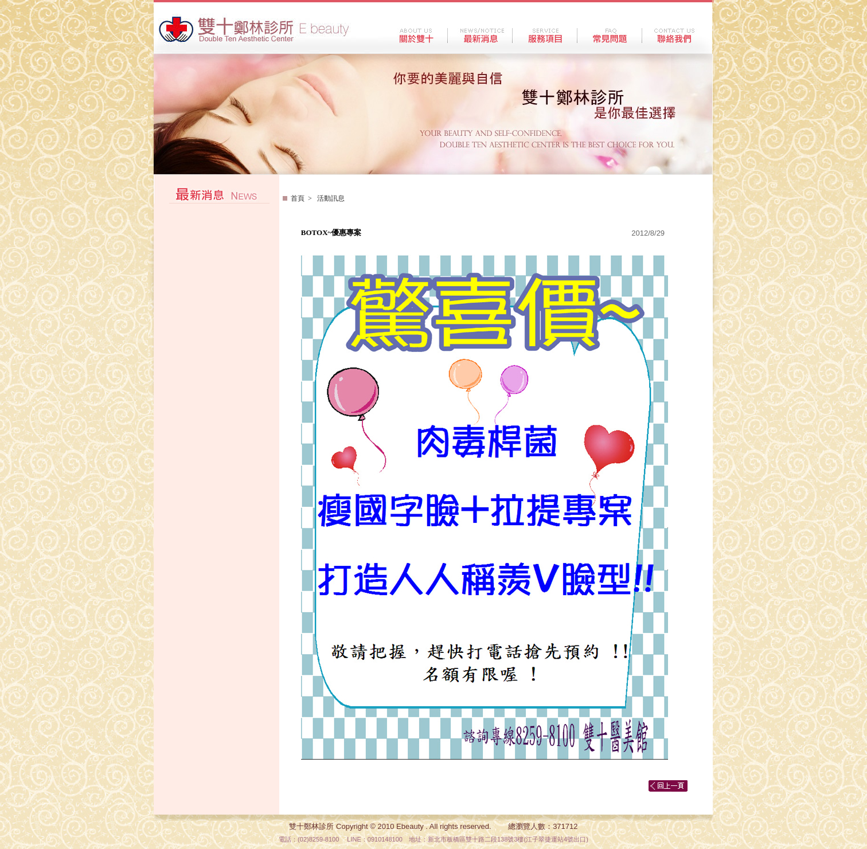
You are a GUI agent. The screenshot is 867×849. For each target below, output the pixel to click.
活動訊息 (330, 198)
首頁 (297, 198)
